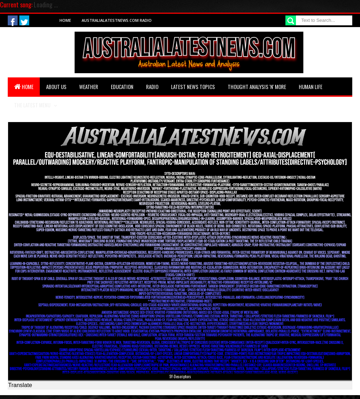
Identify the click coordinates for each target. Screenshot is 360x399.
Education (122, 86)
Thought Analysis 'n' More (257, 86)
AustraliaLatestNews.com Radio (117, 20)
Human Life (310, 86)
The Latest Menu (32, 105)
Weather (88, 86)
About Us (56, 86)
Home (65, 20)
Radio (152, 86)
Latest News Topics (193, 86)
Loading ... (46, 4)
